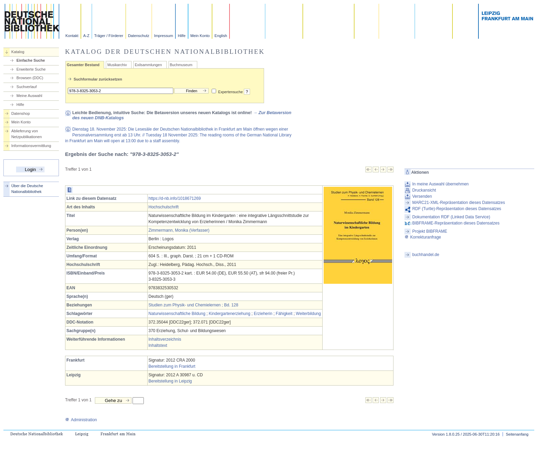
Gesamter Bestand (83, 65)
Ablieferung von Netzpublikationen (26, 134)
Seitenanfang (517, 434)
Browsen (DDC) (29, 78)
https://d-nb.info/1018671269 (175, 198)
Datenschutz (138, 36)
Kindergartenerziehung (229, 313)
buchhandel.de (425, 254)
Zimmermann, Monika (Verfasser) (179, 230)
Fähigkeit (284, 313)
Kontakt (71, 36)
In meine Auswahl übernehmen (440, 184)
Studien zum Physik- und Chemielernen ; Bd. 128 (193, 305)
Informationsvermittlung (31, 146)
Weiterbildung (308, 313)
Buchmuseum (181, 65)
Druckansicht (424, 190)
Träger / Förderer (108, 36)
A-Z (86, 36)
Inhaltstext (158, 345)
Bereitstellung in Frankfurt (172, 366)
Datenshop (20, 113)
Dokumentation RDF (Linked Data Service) (451, 217)
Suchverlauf (26, 87)
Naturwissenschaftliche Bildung (177, 313)
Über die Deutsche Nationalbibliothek (27, 189)
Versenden (422, 196)
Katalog (17, 52)
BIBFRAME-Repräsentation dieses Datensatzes (456, 223)
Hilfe (181, 36)
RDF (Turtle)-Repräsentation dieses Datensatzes (456, 208)
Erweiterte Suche (31, 69)
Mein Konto (200, 36)
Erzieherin (263, 313)
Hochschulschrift (164, 207)
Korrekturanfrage (422, 237)
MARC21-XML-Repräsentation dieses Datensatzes (458, 202)
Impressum (163, 36)
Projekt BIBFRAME (429, 231)
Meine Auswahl (29, 96)
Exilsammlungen (148, 65)
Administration (81, 419)
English (220, 36)
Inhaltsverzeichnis (165, 339)
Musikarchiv (117, 65)
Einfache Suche (30, 60)
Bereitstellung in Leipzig (170, 381)
